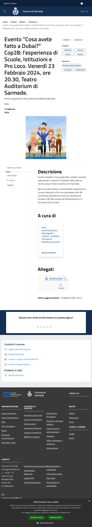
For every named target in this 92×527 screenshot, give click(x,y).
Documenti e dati (8, 442)
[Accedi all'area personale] (81, 3)
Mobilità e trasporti (32, 436)
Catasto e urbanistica (32, 432)
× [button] (89, 501)
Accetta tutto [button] (37, 518)
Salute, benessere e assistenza (54, 442)
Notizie (22, 21)
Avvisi (71, 422)
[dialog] (46, 512)
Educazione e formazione (51, 415)
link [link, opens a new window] (69, 513)
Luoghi (72, 433)
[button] (46, 523)
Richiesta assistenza (32, 482)
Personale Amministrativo (7, 436)
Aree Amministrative (9, 417)
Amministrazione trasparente (53, 468)
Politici (4, 430)
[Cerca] (87, 11)
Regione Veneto (10, 3)
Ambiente (33, 21)
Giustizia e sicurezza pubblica (54, 422)
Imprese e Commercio (32, 428)
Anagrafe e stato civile (33, 415)
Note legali (50, 478)
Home (5, 21)
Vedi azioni (79, 39)
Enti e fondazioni (8, 426)
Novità (14, 21)
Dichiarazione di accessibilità (52, 484)
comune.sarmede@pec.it (11, 498)
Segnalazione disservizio (29, 472)
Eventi (71, 438)
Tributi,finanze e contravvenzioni (53, 430)
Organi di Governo (8, 413)
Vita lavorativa (30, 423)
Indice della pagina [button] (14, 168)
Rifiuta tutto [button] (55, 517)
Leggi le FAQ (29, 478)
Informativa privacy (54, 473)
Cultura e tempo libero (33, 419)
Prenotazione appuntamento (34, 466)
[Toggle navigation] (4, 11)
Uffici (3, 422)
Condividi (67, 39)
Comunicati (73, 417)
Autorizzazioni (52, 448)
